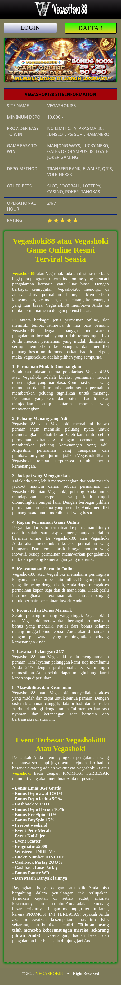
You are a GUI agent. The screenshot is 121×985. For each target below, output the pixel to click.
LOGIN (30, 27)
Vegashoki (21, 773)
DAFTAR (90, 28)
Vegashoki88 (23, 273)
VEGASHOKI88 (49, 973)
